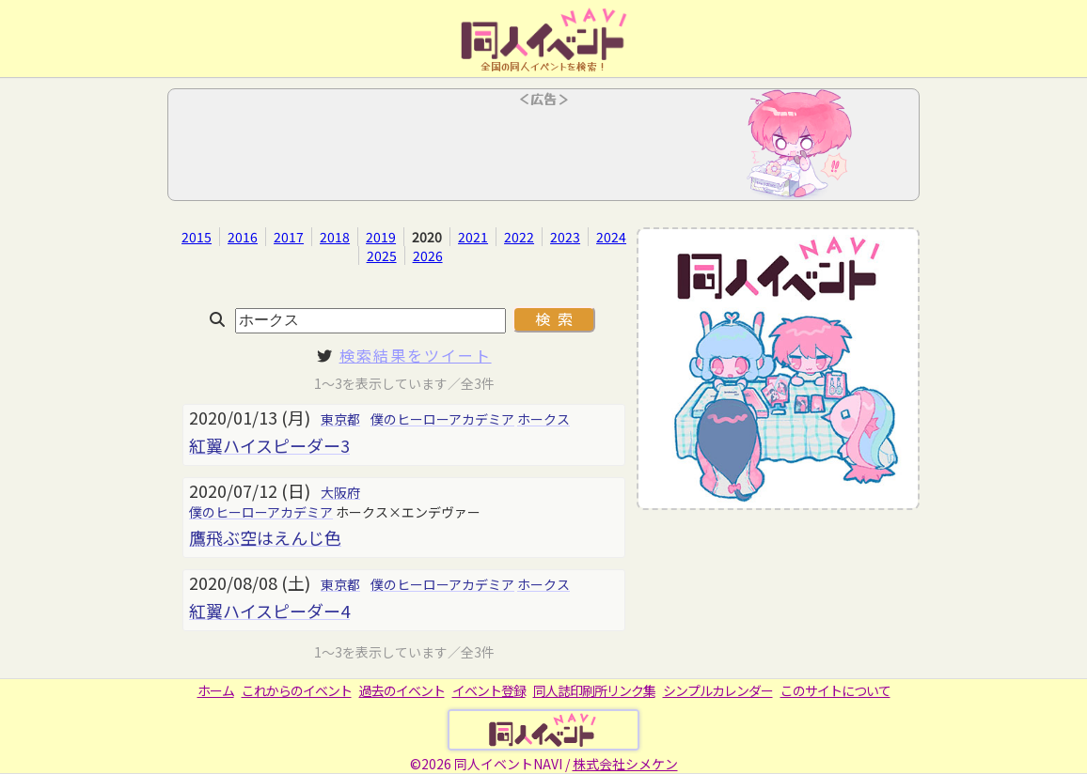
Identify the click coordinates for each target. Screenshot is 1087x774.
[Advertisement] (543, 150)
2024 (611, 236)
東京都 (340, 419)
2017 (289, 236)
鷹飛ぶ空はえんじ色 (265, 537)
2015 (196, 236)
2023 (565, 236)
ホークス (543, 419)
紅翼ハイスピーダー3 (269, 445)
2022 (519, 236)
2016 (243, 236)
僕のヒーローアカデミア (442, 419)
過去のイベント (402, 690)
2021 (473, 236)
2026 (428, 255)
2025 (382, 255)
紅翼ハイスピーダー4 (269, 610)
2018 (335, 236)
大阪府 (340, 492)
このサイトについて (835, 690)
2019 (381, 236)
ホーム (215, 690)
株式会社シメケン (625, 763)
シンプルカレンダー (718, 690)
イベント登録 (489, 690)
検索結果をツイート (415, 355)
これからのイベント (297, 690)
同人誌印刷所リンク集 (594, 690)
